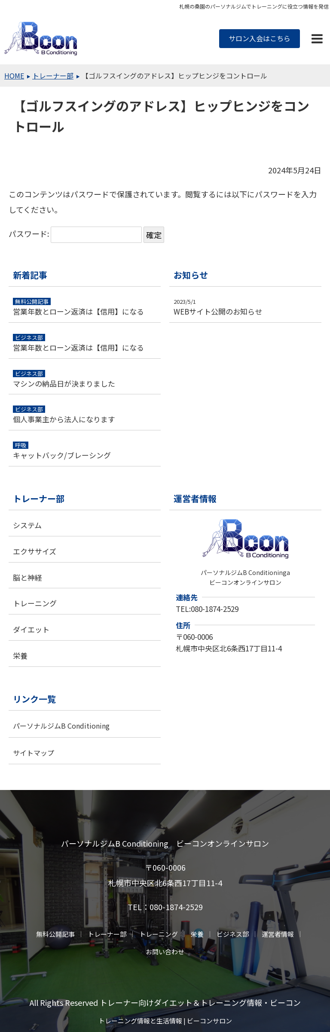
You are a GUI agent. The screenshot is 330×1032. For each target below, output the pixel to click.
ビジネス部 (233, 933)
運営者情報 (278, 933)
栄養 (197, 933)
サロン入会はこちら (259, 38)
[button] (317, 38)
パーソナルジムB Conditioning (61, 725)
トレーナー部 (107, 933)
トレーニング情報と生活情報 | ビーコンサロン (165, 1020)
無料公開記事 (55, 933)
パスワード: (75, 233)
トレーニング (158, 933)
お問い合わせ (165, 951)
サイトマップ (33, 752)
